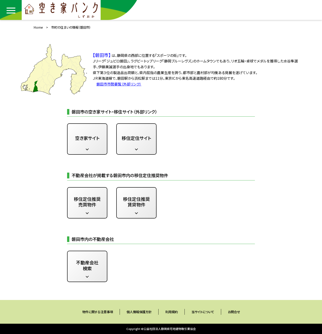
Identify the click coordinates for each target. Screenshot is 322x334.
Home (38, 27)
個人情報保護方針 (139, 311)
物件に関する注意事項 (97, 311)
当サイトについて (202, 311)
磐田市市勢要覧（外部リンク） (118, 84)
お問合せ (234, 311)
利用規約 (171, 311)
